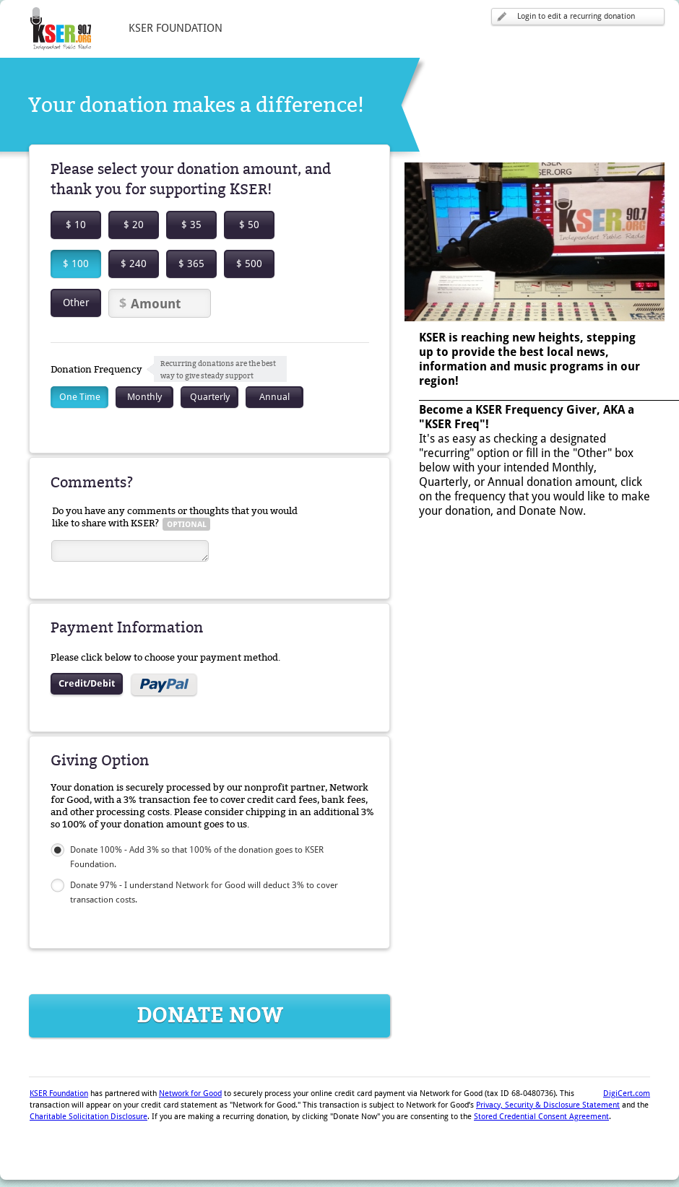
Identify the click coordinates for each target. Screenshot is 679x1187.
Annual (274, 396)
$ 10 (76, 224)
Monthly (144, 396)
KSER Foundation (59, 1093)
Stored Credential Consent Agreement (541, 1116)
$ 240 (134, 263)
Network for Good (190, 1093)
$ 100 (76, 263)
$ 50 (249, 224)
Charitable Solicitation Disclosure (88, 1116)
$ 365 (191, 263)
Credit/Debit (87, 683)
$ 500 (249, 263)
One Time (79, 396)
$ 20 (134, 224)
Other (76, 302)
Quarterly (210, 396)
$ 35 (191, 224)
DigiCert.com (626, 1093)
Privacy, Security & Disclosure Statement (548, 1105)
